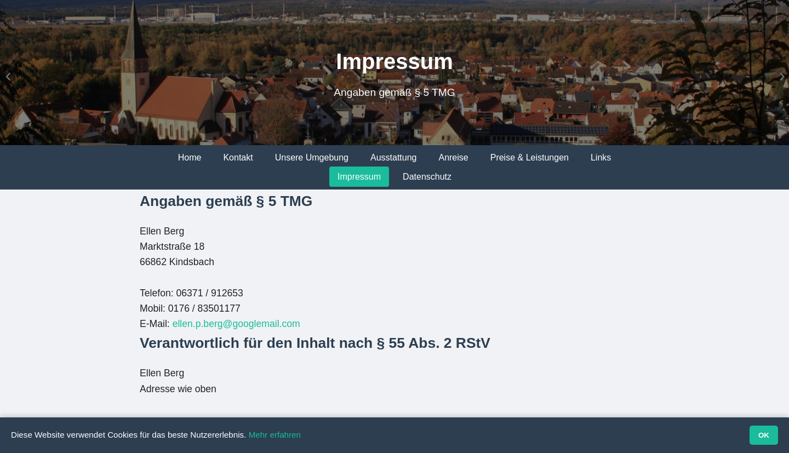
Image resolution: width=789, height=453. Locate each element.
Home (190, 157)
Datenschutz (427, 176)
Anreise (453, 157)
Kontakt (238, 157)
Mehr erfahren (275, 434)
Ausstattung (393, 157)
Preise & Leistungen (529, 157)
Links (601, 157)
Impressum (359, 176)
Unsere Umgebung (311, 157)
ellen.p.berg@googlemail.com (236, 323)
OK (763, 435)
